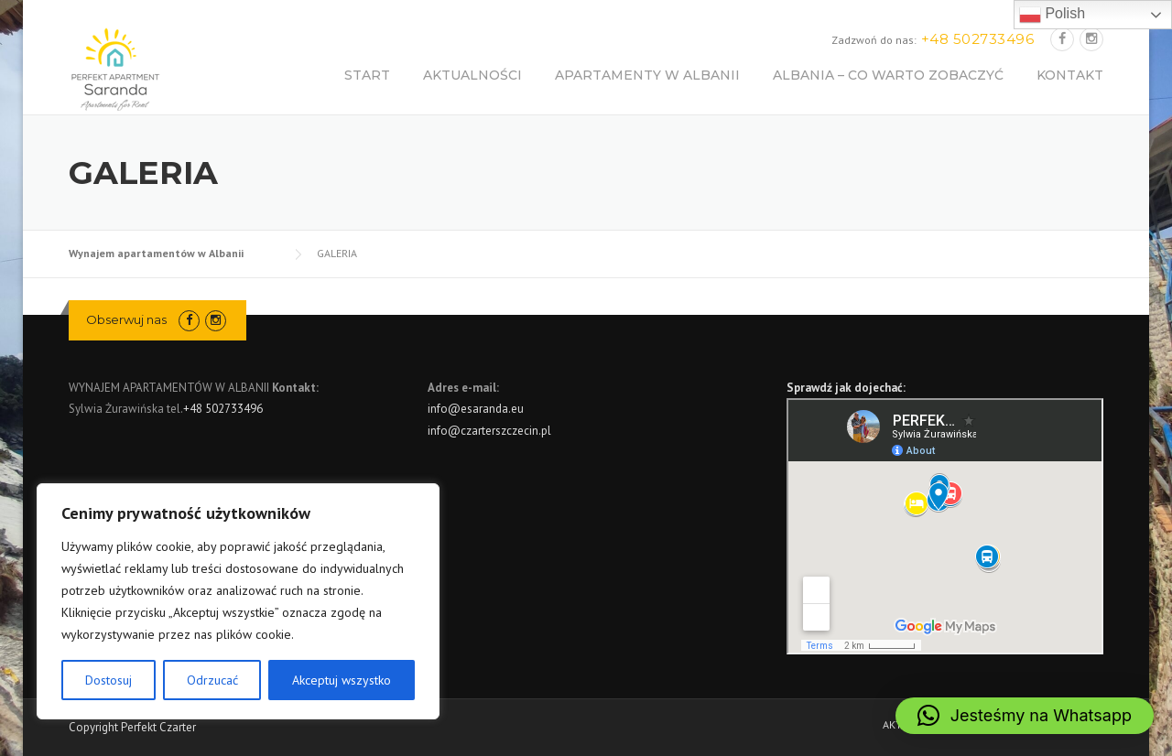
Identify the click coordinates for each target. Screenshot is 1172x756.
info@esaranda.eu (476, 408)
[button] (1024, 715)
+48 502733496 (223, 408)
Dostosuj (108, 680)
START (367, 75)
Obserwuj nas (126, 319)
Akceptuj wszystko (341, 680)
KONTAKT (1069, 75)
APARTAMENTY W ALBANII (647, 75)
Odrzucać (212, 680)
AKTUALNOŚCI (472, 75)
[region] (238, 601)
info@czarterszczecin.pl (489, 430)
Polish (1052, 15)
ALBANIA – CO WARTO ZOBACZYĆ (888, 75)
